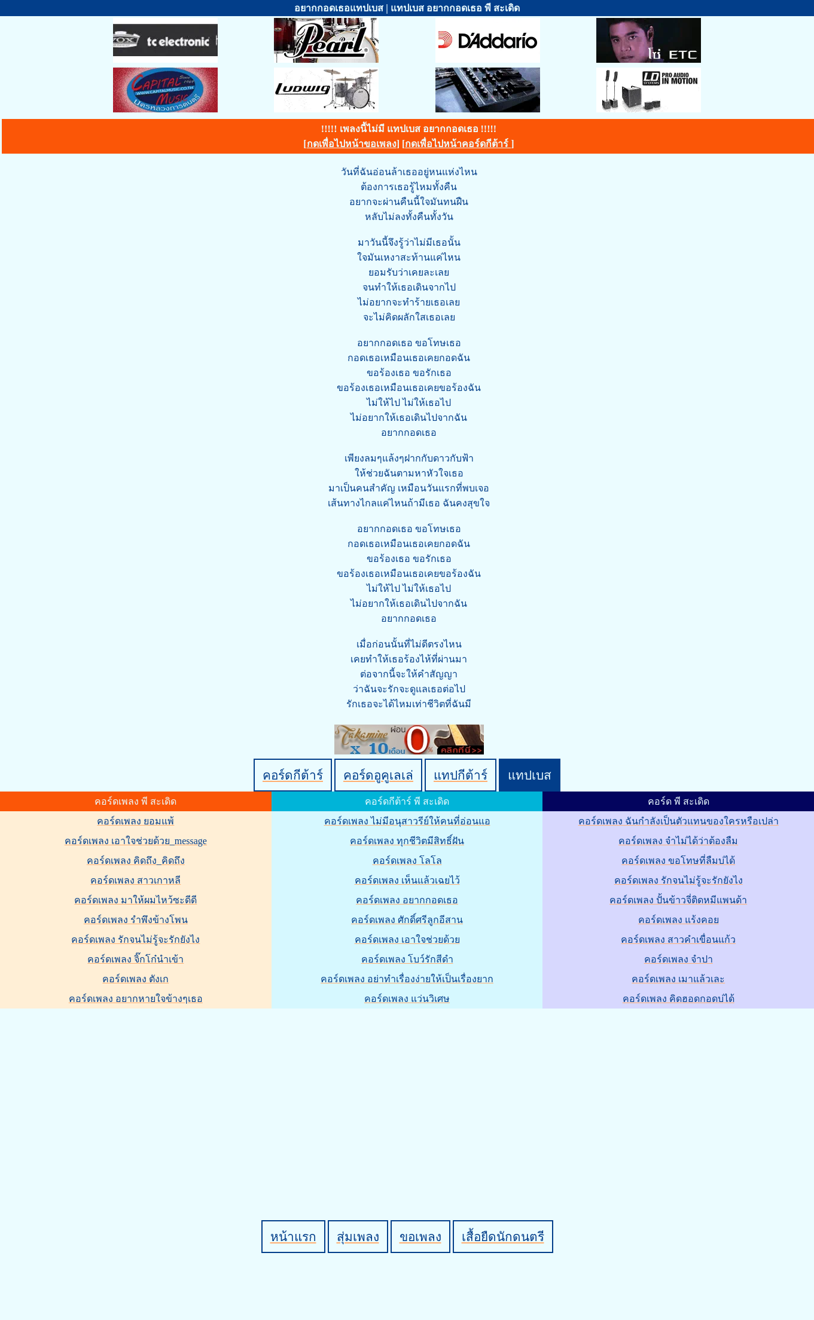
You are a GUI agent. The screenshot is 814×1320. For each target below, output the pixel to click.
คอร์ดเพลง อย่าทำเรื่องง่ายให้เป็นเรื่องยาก (407, 979)
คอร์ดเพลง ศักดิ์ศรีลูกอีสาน (407, 920)
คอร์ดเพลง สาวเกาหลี (135, 880)
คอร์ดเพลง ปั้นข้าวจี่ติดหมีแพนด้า (678, 900)
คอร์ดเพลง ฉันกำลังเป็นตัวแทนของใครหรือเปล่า (678, 821)
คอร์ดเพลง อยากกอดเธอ (407, 900)
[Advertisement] (409, 1094)
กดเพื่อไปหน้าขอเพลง (352, 144)
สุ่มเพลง (358, 1236)
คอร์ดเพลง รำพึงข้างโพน (136, 920)
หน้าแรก (293, 1236)
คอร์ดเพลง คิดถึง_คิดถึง (136, 860)
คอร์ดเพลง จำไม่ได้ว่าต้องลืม (678, 841)
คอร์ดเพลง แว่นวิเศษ (407, 999)
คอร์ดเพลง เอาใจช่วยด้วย (407, 939)
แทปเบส (529, 775)
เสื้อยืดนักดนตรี (503, 1236)
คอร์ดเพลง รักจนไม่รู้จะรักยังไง (135, 939)
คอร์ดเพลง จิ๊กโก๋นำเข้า (135, 959)
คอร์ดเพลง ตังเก (135, 979)
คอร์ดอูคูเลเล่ (378, 775)
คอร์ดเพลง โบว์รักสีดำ (407, 959)
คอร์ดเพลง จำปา (678, 959)
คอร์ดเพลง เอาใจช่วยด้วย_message (136, 841)
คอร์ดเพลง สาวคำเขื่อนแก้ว (678, 939)
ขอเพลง (420, 1236)
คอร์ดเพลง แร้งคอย (678, 920)
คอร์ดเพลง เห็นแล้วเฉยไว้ (407, 880)
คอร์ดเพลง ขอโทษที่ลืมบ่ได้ (678, 860)
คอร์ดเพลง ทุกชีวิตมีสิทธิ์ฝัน (407, 841)
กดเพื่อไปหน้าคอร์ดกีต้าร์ (458, 144)
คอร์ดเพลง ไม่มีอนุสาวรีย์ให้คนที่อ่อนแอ (407, 821)
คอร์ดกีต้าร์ (293, 775)
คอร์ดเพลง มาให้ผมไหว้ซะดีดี (135, 900)
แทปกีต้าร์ (460, 775)
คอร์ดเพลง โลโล (407, 860)
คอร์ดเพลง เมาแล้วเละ (678, 979)
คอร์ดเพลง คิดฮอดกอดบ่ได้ (678, 999)
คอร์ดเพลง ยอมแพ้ (135, 821)
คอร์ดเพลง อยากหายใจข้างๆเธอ (136, 999)
